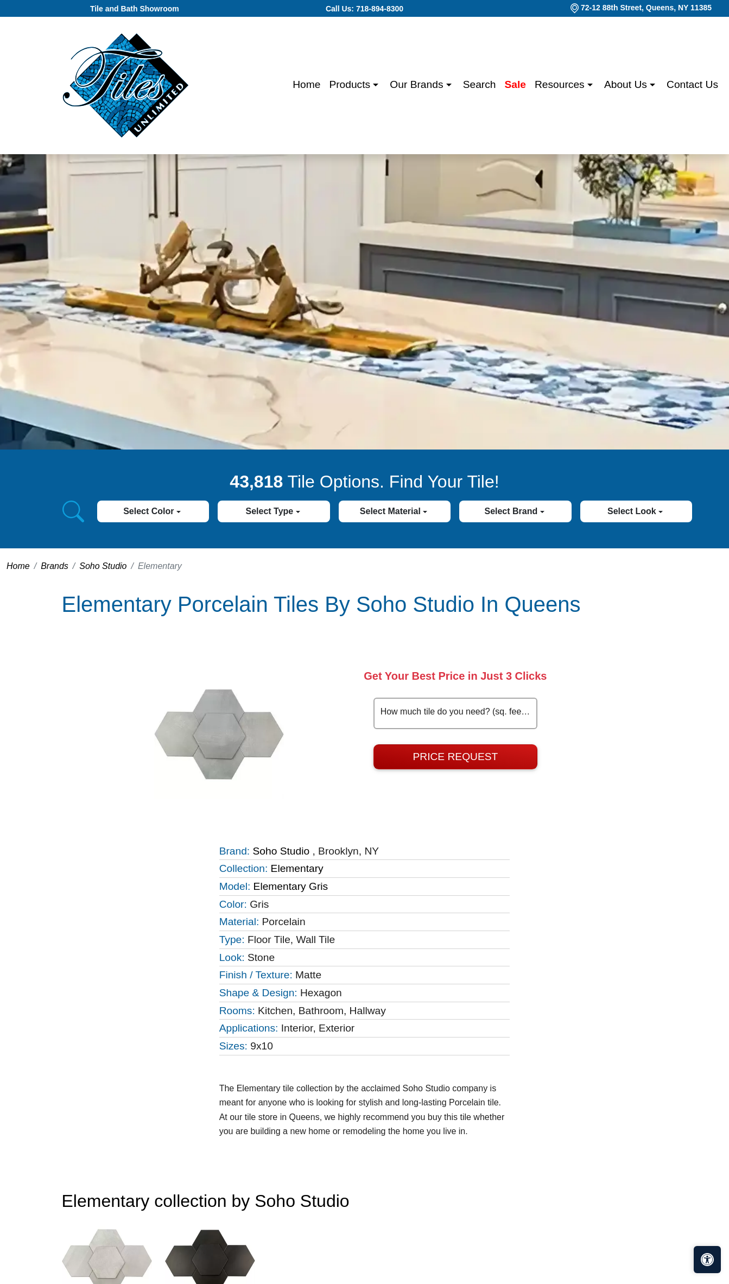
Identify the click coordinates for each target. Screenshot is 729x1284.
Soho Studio (102, 566)
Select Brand (512, 511)
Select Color (149, 511)
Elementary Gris (290, 886)
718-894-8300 (379, 8)
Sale (515, 84)
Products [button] (351, 84)
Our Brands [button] (418, 84)
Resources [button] (561, 84)
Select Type (270, 511)
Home (306, 84)
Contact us (692, 84)
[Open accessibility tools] (707, 1259)
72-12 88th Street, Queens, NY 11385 (646, 7)
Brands (54, 566)
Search (479, 84)
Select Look (632, 511)
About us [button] (627, 84)
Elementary (297, 868)
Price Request (455, 756)
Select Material (391, 511)
